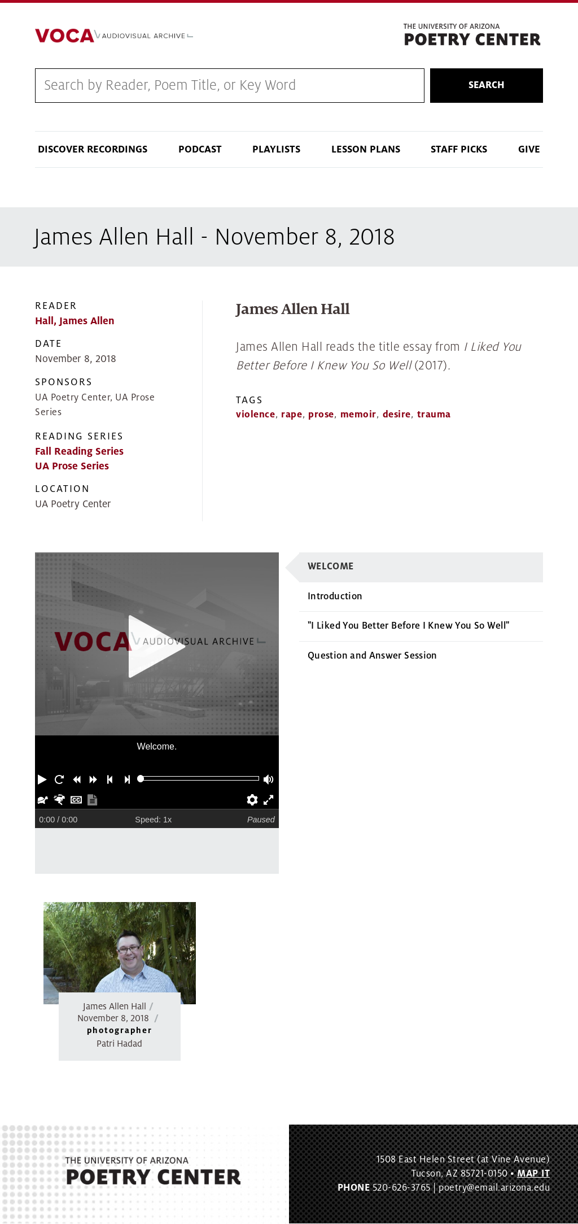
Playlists (276, 150)
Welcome (331, 567)
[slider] (140, 779)
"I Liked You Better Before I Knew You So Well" (409, 626)
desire (397, 415)
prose (321, 415)
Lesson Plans (365, 150)
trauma (434, 415)
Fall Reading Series (79, 451)
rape (291, 415)
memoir (358, 415)
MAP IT (533, 1174)
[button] (43, 778)
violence (255, 415)
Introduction (335, 596)
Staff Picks (459, 150)
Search (486, 85)
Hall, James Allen (75, 321)
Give (529, 150)
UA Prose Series (72, 466)
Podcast (200, 150)
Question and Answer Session (372, 656)
